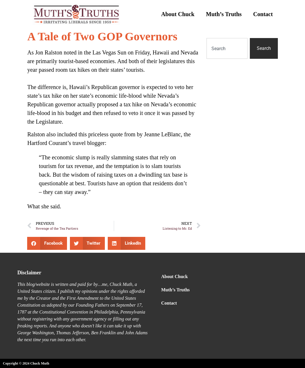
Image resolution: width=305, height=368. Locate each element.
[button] (47, 243)
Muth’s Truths (224, 14)
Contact (263, 14)
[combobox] (227, 48)
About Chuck (177, 14)
